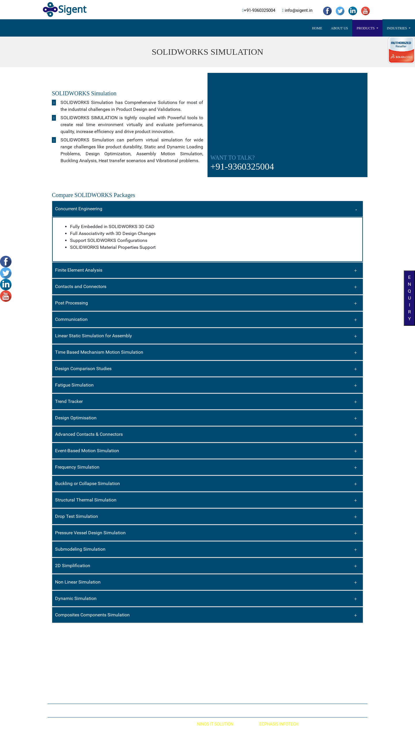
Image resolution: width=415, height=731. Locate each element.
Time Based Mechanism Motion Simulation (99, 352)
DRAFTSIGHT (144, 655)
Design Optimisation (76, 418)
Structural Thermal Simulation (85, 500)
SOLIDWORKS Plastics (70, 674)
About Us (193, 710)
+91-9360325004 (259, 10)
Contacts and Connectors (80, 286)
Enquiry (409, 297)
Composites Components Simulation (92, 615)
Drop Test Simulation (76, 516)
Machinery (223, 694)
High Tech (223, 674)
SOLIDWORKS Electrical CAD (157, 645)
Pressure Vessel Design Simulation (90, 532)
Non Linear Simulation (78, 582)
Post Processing (71, 303)
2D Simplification (72, 565)
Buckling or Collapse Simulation (87, 483)
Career (270, 28)
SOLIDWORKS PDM (67, 684)
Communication (71, 319)
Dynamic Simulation (76, 598)
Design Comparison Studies (83, 368)
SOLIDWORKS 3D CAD (70, 645)
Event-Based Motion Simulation (87, 450)
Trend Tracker (69, 401)
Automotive (224, 645)
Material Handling (230, 655)
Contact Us (297, 28)
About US (135, 28)
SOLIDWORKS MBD (149, 684)
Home (113, 28)
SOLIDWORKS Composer (72, 694)
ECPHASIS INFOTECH (278, 724)
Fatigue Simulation (74, 385)
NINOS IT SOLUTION (215, 724)
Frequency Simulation (77, 467)
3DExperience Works (235, 28)
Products (161, 28)
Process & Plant (228, 664)
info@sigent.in (298, 10)
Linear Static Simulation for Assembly (93, 335)
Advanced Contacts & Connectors (89, 434)
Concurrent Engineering (78, 208)
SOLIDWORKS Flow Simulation (77, 664)
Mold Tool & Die (227, 684)
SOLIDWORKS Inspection (154, 675)
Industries (192, 28)
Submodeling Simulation (80, 549)
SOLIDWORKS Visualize (153, 665)
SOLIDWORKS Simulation (72, 655)
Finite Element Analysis (78, 270)
